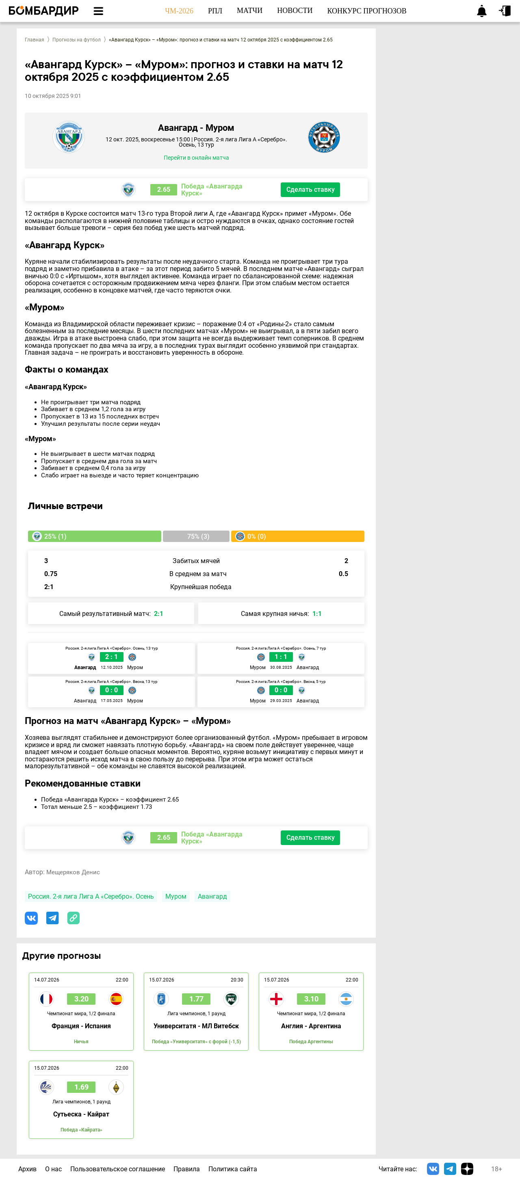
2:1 (49, 587)
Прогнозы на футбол (76, 40)
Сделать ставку (310, 189)
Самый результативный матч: (111, 614)
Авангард (212, 896)
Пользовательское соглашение (117, 1169)
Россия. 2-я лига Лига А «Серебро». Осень (91, 896)
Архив (27, 1169)
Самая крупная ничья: (281, 614)
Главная (34, 40)
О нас (53, 1169)
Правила (186, 1169)
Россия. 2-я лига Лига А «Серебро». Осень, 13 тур (233, 142)
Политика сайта (232, 1169)
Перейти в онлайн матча (196, 157)
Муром (175, 896)
